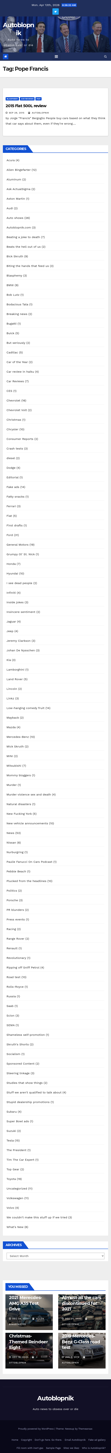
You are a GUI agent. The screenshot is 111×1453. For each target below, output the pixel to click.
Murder (12, 785)
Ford (10, 535)
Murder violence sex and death (29, 794)
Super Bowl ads (18, 1121)
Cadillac (12, 352)
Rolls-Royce (15, 986)
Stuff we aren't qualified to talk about (34, 1092)
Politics (12, 890)
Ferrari (11, 506)
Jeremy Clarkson (19, 640)
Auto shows (15, 218)
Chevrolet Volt (17, 410)
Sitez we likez (71, 1448)
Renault (12, 948)
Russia (11, 996)
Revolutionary (16, 958)
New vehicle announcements (27, 823)
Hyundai (12, 573)
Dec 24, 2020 (73, 1318)
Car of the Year (17, 362)
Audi (10, 208)
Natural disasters (19, 804)
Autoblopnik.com (19, 227)
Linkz (10, 698)
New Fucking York (19, 813)
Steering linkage (18, 1073)
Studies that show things (25, 1083)
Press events (16, 919)
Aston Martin (16, 198)
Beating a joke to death (23, 237)
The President (16, 1150)
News (10, 833)
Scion (10, 1015)
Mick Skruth (15, 746)
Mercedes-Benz (18, 737)
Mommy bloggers (19, 775)
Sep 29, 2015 (16, 113)
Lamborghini (15, 669)
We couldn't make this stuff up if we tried (37, 1217)
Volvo (10, 1207)
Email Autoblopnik (75, 1439)
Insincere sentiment (21, 612)
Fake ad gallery (97, 1439)
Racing (11, 929)
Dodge (11, 467)
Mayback (13, 717)
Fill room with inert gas (29, 1448)
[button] (105, 56)
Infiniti (11, 592)
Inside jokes (15, 602)
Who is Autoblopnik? (94, 1448)
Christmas (14, 419)
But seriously (16, 343)
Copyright (26, 1439)
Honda (11, 564)
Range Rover (15, 938)
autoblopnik (38, 113)
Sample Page (53, 1448)
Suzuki (11, 1131)
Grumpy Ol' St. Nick (21, 554)
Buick (10, 333)
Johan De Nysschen (21, 650)
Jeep (10, 631)
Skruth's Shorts (18, 1044)
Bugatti (12, 323)
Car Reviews (27, 99)
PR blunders (15, 910)
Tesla (10, 1140)
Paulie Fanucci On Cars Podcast (29, 861)
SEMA (11, 1025)
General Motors (18, 544)
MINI (10, 756)
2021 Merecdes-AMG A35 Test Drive (25, 1303)
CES (9, 391)
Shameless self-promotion (26, 1034)
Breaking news (17, 314)
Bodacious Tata (17, 304)
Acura (11, 160)
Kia (9, 660)
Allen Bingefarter (19, 170)
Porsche (12, 900)
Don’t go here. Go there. (48, 1439)
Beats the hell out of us (24, 246)
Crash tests (15, 448)
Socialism (13, 1054)
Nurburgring (15, 852)
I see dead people (19, 583)
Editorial (12, 477)
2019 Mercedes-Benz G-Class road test (81, 1341)
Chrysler (12, 429)
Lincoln (12, 689)
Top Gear (13, 1169)
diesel (11, 458)
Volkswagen (15, 1198)
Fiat (38, 99)
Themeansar (85, 1428)
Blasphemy (12, 99)
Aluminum (14, 179)
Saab (10, 1006)
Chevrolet (13, 400)
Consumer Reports (20, 439)
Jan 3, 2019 (72, 1357)
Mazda (11, 727)
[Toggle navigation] (56, 56)
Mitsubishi (14, 765)
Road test (13, 977)
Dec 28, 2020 (20, 1318)
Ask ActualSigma (18, 189)
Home (15, 1439)
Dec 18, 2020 (20, 1357)
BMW (10, 285)
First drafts (15, 525)
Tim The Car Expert (20, 1159)
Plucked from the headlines (26, 881)
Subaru (12, 1111)
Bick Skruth (15, 256)
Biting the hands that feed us (28, 266)
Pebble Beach (16, 871)
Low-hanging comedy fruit (25, 708)
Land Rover (15, 679)
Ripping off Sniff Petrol (23, 967)
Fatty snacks (15, 496)
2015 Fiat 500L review (26, 105)
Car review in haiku (20, 371)
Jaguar (11, 621)
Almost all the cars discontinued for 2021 (81, 1303)
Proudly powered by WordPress (36, 1428)
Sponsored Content (21, 1063)
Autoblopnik (55, 1398)
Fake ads (13, 487)
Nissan (11, 842)
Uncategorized (17, 1188)
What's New (15, 1227)
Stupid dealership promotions (28, 1102)
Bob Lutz (13, 294)
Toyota (11, 1179)
